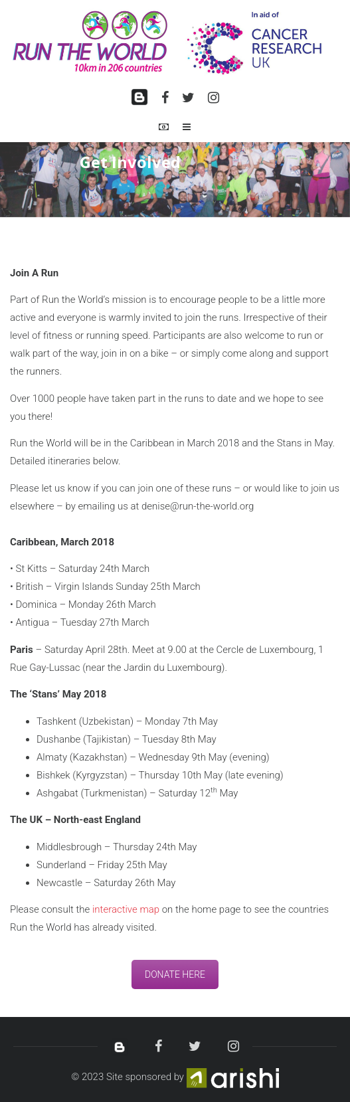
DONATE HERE (175, 974)
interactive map (125, 909)
